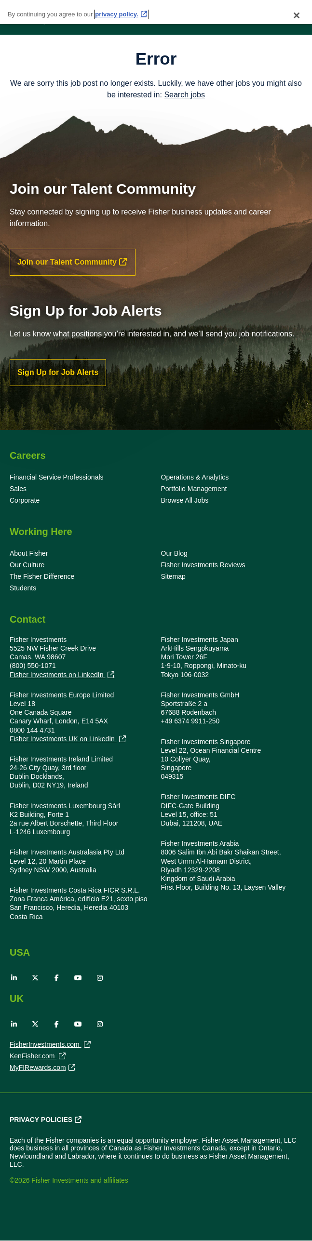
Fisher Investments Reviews (203, 565)
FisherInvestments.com (45, 1045)
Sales (18, 489)
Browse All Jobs (185, 500)
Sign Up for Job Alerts (57, 372)
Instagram (99, 977)
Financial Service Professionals (57, 477)
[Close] (296, 15)
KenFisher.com (33, 1057)
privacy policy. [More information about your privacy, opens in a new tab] (116, 14)
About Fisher (29, 553)
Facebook (57, 977)
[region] (156, 12)
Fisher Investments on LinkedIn (57, 675)
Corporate (25, 500)
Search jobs (184, 95)
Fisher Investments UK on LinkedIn (63, 739)
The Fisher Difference (42, 576)
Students (23, 588)
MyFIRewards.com (38, 1068)
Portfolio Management (194, 489)
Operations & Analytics (195, 477)
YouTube (78, 977)
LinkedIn (14, 977)
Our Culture (27, 565)
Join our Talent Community (67, 262)
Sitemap (173, 576)
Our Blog (174, 553)
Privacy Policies (41, 1119)
